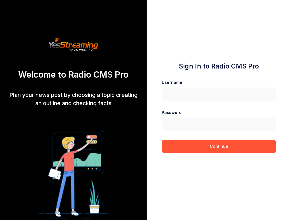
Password (172, 112)
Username (172, 82)
